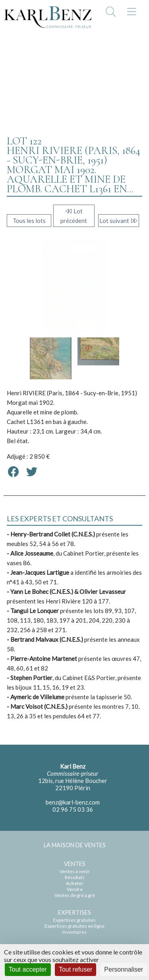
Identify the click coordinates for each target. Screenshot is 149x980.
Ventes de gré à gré (74, 895)
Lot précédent (73, 215)
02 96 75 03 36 (72, 809)
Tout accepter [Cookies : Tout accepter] (28, 969)
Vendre (75, 889)
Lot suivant (118, 220)
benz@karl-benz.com (73, 802)
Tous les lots (29, 220)
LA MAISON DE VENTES (75, 845)
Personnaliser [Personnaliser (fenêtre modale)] (123, 969)
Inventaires (74, 932)
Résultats (75, 877)
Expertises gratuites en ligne (74, 926)
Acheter (74, 883)
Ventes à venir (75, 871)
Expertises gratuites (74, 920)
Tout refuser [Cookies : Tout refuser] (75, 969)
